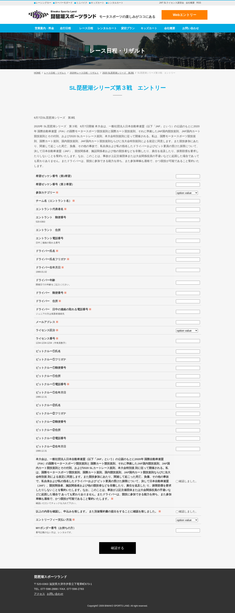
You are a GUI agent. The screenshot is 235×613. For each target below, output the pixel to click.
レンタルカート (107, 28)
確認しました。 (187, 481)
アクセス (39, 593)
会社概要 (190, 2)
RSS (198, 2)
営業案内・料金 (44, 28)
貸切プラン (128, 28)
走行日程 (65, 28)
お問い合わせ (190, 28)
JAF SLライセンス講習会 (171, 2)
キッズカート (149, 28)
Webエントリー (184, 15)
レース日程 (86, 28)
